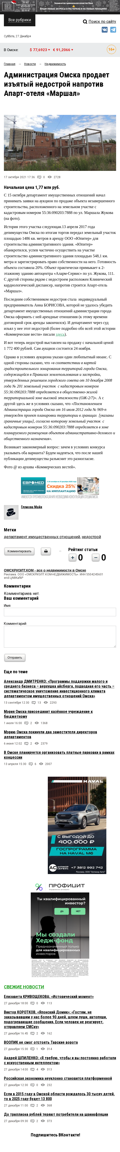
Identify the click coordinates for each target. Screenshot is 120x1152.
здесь (60, 334)
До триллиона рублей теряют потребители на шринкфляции (56, 1114)
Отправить (16, 658)
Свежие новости (24, 986)
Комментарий (15, 624)
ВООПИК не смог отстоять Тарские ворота (41, 1042)
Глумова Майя (31, 507)
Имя (7, 606)
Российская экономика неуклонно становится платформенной (58, 1078)
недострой (91, 537)
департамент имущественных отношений (42, 537)
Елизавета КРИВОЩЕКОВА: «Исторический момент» (49, 996)
